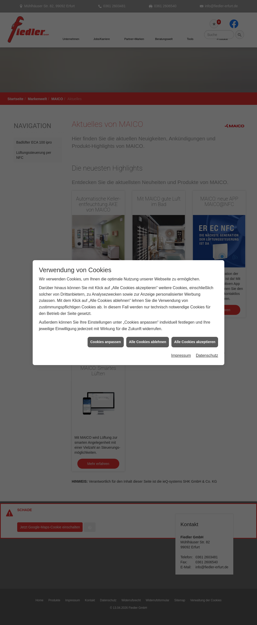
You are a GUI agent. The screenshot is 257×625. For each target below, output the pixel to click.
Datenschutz (207, 339)
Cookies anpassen (105, 325)
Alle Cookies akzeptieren (194, 325)
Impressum (181, 339)
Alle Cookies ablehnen (147, 325)
